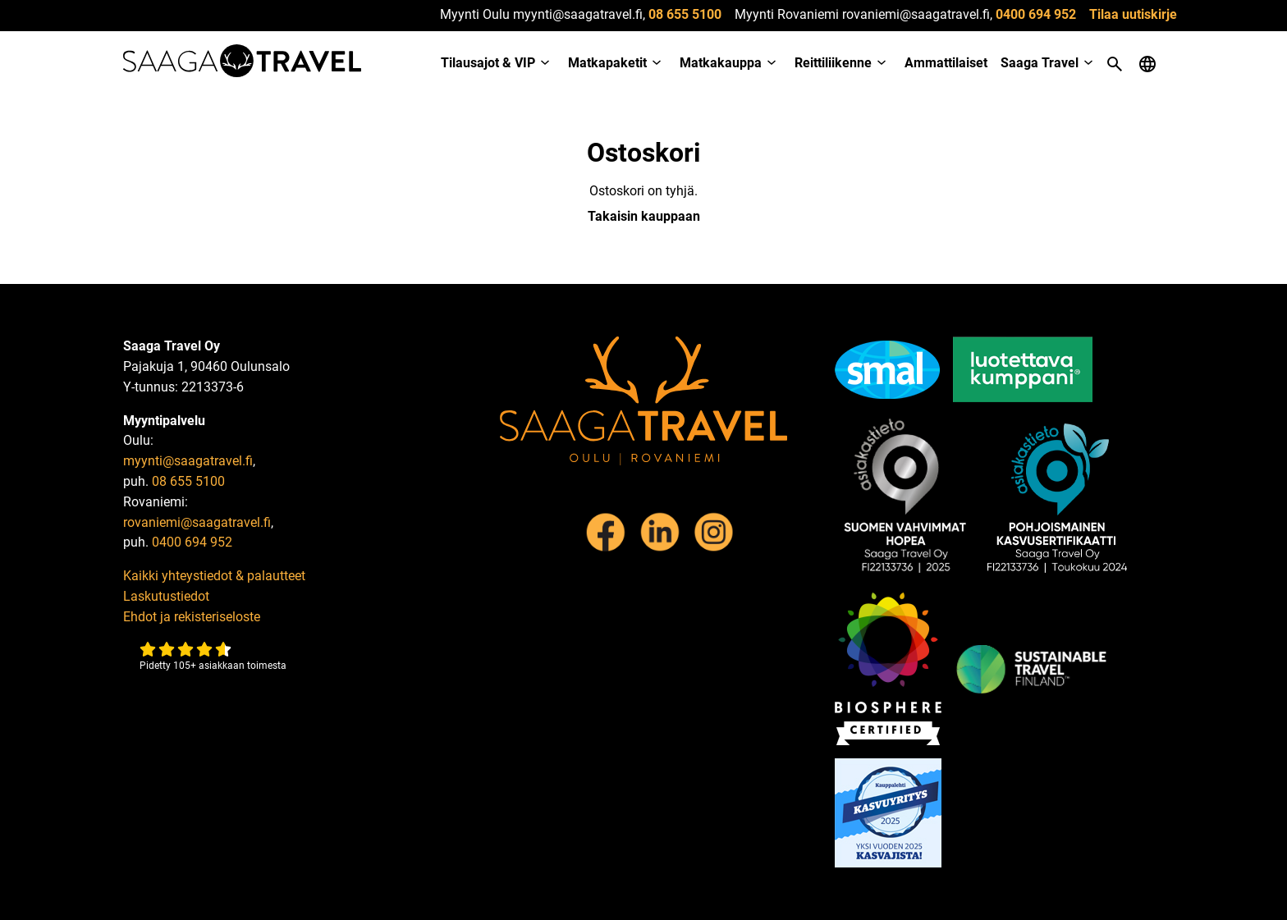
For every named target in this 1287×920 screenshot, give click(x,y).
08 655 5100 (684, 14)
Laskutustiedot (166, 596)
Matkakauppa (721, 63)
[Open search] (1114, 64)
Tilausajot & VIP (488, 63)
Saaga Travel (1040, 63)
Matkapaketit (607, 63)
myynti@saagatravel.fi (188, 461)
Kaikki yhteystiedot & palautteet (214, 576)
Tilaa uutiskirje (1133, 14)
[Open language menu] (1147, 64)
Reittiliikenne (833, 63)
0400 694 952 (1036, 14)
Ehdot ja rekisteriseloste (191, 617)
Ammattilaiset (946, 63)
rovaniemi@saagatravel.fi (197, 522)
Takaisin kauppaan (644, 216)
